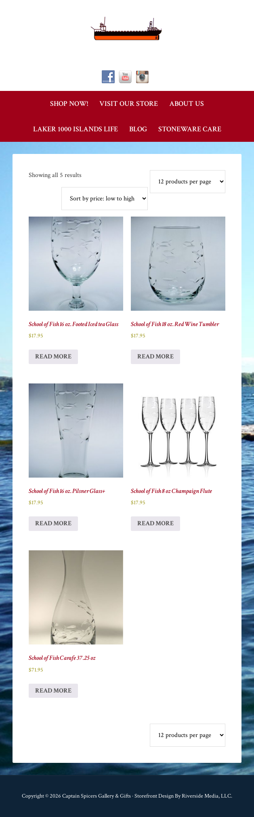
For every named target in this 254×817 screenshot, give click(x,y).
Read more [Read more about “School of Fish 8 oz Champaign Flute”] (155, 523)
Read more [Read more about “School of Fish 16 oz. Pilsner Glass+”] (53, 523)
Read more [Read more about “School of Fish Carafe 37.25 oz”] (53, 690)
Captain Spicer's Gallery (127, 28)
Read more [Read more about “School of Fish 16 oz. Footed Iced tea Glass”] (53, 356)
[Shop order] (104, 198)
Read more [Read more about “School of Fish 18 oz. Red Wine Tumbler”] (155, 356)
